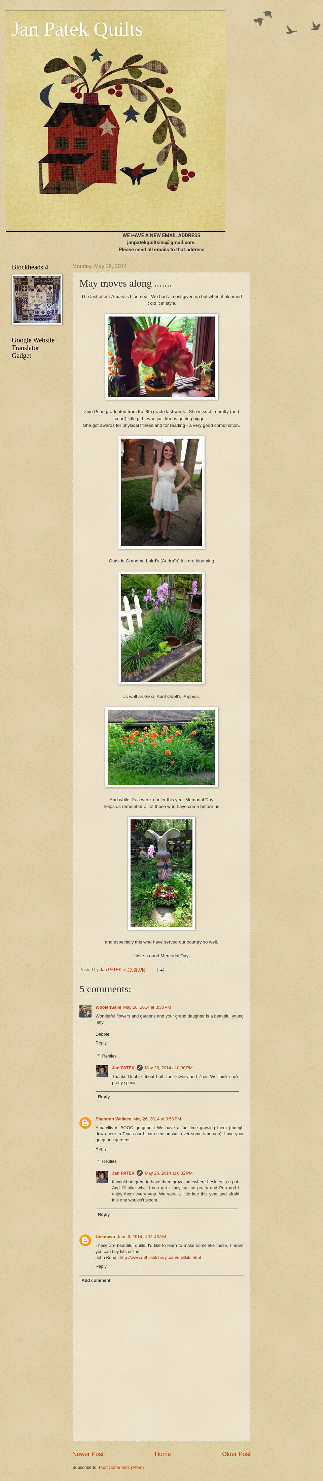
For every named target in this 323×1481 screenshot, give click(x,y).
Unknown (105, 1236)
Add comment (95, 1280)
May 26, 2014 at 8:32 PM (168, 1173)
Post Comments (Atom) (121, 1467)
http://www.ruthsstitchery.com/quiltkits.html (160, 1257)
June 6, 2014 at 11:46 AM (141, 1236)
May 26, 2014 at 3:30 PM (147, 1007)
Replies (109, 1055)
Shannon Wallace (113, 1118)
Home (163, 1454)
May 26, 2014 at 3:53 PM (157, 1118)
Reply (101, 1042)
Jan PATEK (123, 1067)
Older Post (236, 1454)
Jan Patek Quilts (77, 29)
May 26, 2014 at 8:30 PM (168, 1067)
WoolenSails (108, 1007)
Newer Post (88, 1454)
